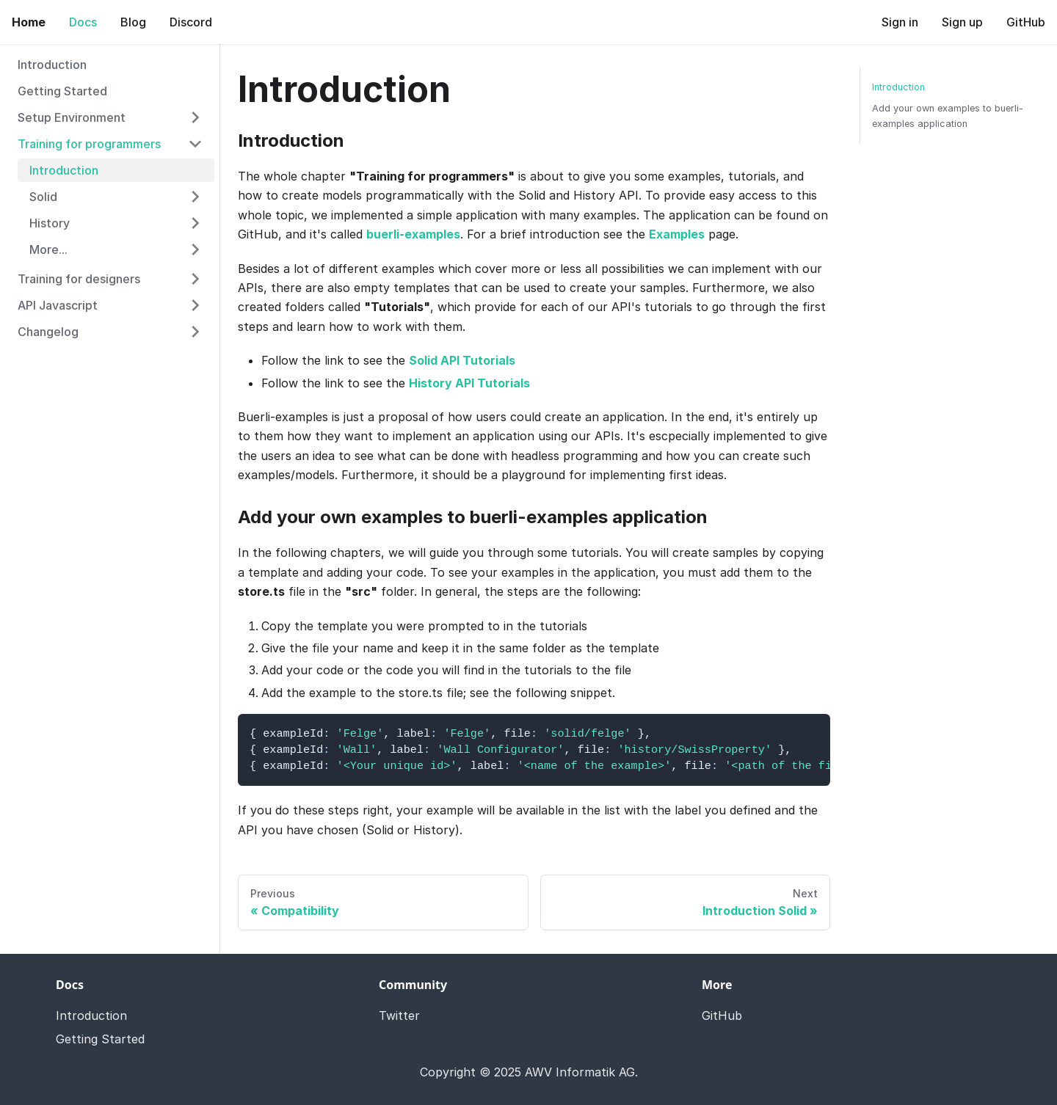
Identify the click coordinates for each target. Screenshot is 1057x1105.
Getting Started (62, 91)
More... (48, 249)
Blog (133, 22)
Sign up (962, 22)
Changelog (48, 331)
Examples (677, 234)
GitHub (1025, 22)
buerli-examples (413, 234)
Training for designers (79, 278)
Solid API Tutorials (462, 360)
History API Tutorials (469, 383)
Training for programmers (89, 143)
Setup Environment (72, 117)
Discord (191, 22)
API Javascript (58, 305)
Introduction (52, 64)
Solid (43, 196)
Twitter (399, 1015)
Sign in (900, 22)
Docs (83, 22)
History (49, 223)
